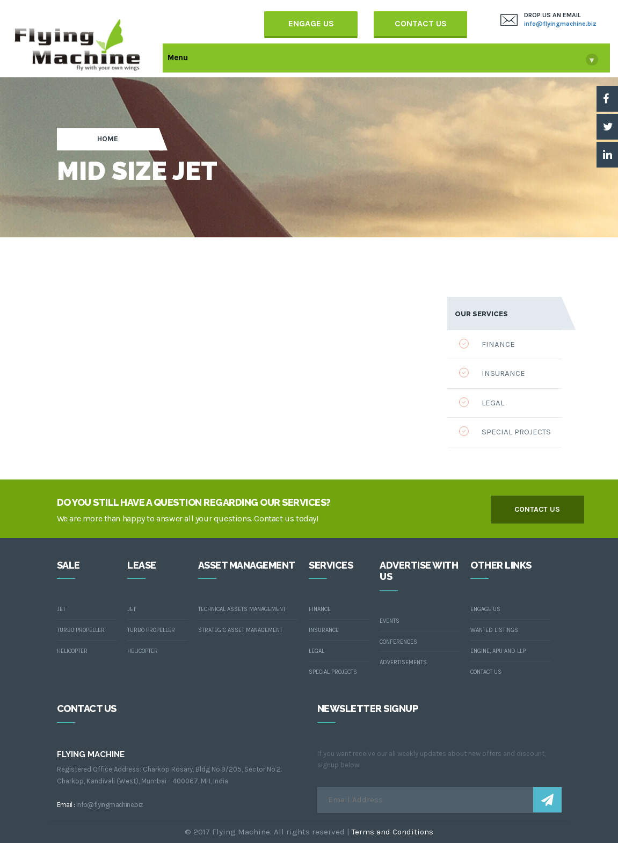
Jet (61, 609)
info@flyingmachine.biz (560, 23)
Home (107, 139)
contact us (537, 509)
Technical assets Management (242, 609)
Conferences (398, 641)
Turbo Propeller (81, 630)
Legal (481, 402)
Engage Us (311, 23)
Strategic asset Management (240, 630)
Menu (383, 59)
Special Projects (505, 431)
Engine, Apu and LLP (498, 651)
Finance (487, 344)
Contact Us (421, 23)
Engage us (485, 609)
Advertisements (403, 662)
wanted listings (494, 630)
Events (389, 620)
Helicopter (72, 651)
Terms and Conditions (392, 832)
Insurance (492, 373)
